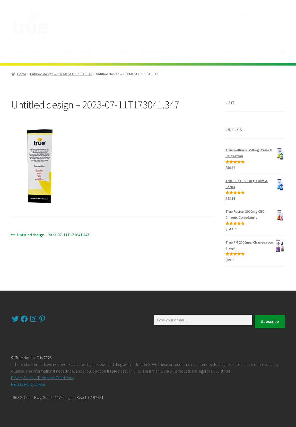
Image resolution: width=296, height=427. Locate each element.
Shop (86, 52)
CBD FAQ (65, 52)
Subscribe (270, 321)
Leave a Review (155, 52)
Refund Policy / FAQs (28, 384)
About (36, 52)
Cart (103, 52)
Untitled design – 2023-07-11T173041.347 (61, 74)
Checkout (124, 52)
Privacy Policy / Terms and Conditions (42, 377)
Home (16, 52)
